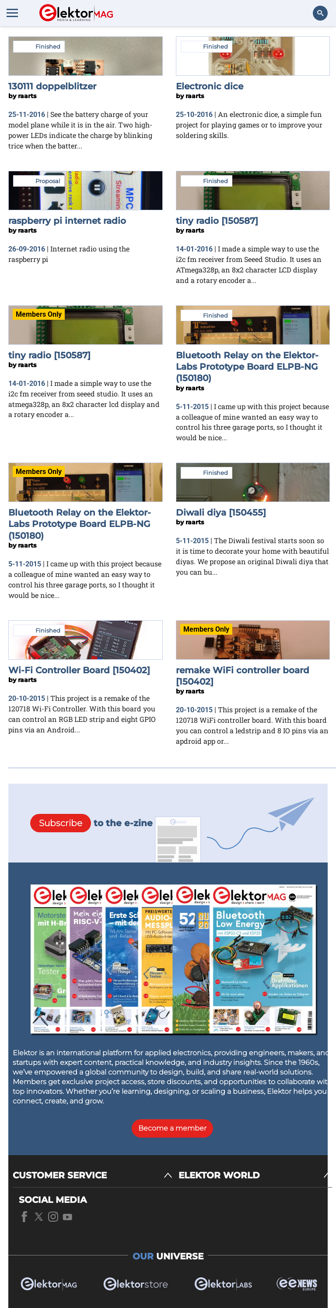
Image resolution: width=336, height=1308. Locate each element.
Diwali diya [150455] (221, 512)
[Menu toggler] (12, 12)
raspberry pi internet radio (67, 221)
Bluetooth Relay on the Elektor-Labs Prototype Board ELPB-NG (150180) (247, 367)
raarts (27, 96)
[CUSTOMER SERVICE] (92, 1175)
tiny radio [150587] (217, 221)
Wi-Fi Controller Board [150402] (79, 670)
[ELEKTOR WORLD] (255, 1175)
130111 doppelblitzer (52, 86)
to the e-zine (91, 823)
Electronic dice (209, 86)
